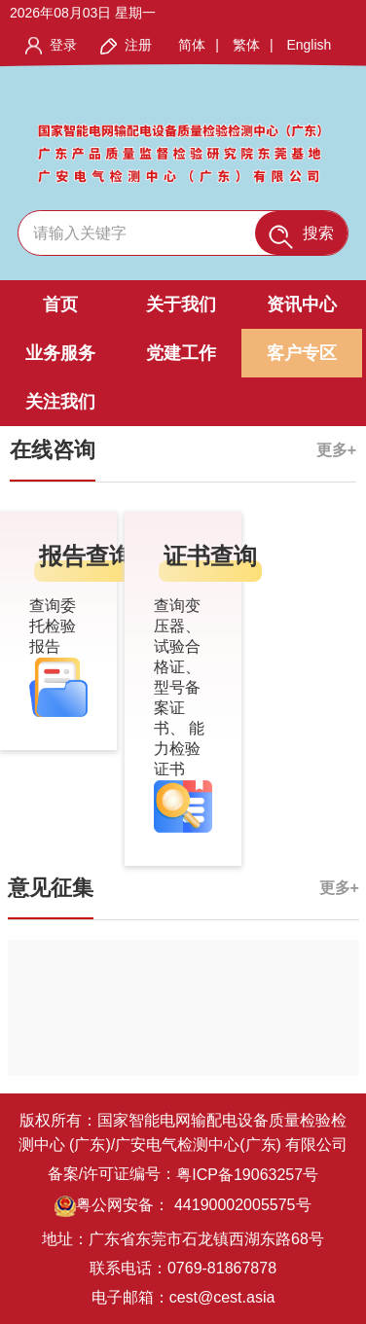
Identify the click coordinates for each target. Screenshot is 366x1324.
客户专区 (302, 353)
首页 (60, 304)
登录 (63, 45)
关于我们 (181, 304)
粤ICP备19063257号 (247, 1174)
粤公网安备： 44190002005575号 (183, 1206)
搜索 (301, 237)
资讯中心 (302, 304)
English (308, 45)
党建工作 (181, 353)
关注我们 (60, 402)
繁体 (246, 45)
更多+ (336, 450)
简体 (191, 45)
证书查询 (210, 556)
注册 (138, 45)
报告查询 (85, 556)
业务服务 (60, 353)
